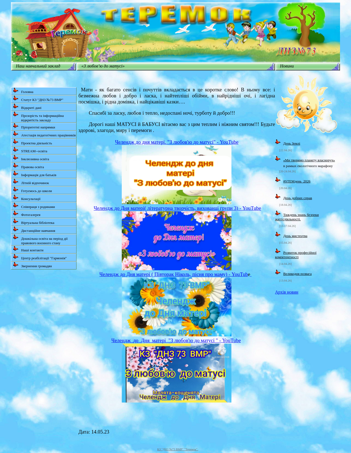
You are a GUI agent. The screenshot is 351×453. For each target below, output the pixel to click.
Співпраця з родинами (34, 205)
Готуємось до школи (32, 190)
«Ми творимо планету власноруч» (309, 160)
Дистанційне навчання (34, 229)
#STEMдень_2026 (296, 181)
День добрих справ (297, 198)
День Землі (291, 143)
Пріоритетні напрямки (34, 126)
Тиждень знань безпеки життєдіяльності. (297, 217)
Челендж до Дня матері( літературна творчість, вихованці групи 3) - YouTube (177, 208)
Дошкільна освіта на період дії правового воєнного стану (40, 239)
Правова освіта (28, 166)
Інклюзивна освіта (31, 158)
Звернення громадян (32, 265)
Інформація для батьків (34, 174)
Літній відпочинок (31, 182)
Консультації (27, 198)
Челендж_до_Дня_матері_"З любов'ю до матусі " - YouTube (176, 340)
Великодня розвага (297, 274)
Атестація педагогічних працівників (44, 134)
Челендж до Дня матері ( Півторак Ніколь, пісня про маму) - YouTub (174, 274)
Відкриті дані (27, 106)
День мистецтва (295, 236)
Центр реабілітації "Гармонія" (40, 257)
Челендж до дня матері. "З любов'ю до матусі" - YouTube (176, 142)
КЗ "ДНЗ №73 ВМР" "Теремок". (177, 449)
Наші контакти (28, 249)
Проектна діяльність (32, 142)
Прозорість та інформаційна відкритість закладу (38, 116)
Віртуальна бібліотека (33, 221)
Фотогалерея (26, 213)
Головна (23, 91)
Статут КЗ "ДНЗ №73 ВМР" (38, 98)
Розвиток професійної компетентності (295, 255)
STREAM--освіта (30, 150)
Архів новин (286, 292)
